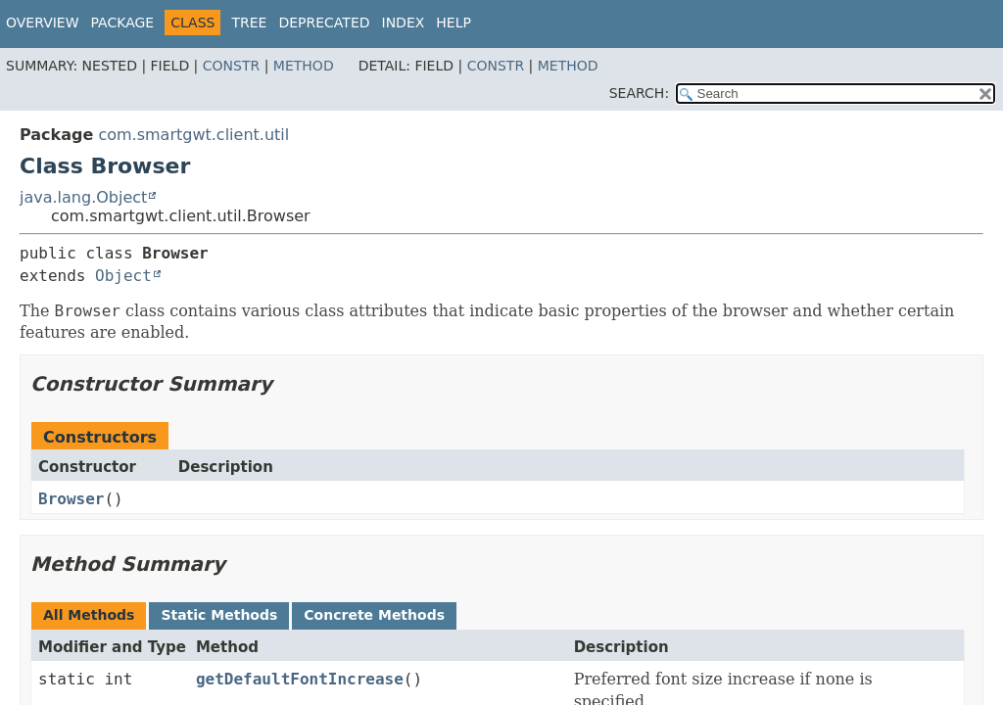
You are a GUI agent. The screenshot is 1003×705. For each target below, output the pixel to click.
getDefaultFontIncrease (300, 679)
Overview (42, 22)
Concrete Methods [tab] (374, 615)
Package (123, 22)
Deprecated (323, 22)
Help (453, 22)
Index (403, 22)
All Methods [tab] (88, 615)
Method (303, 65)
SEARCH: (639, 93)
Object (123, 275)
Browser (71, 499)
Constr (231, 65)
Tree (248, 22)
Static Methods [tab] (219, 615)
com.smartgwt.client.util (193, 134)
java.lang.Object (83, 197)
